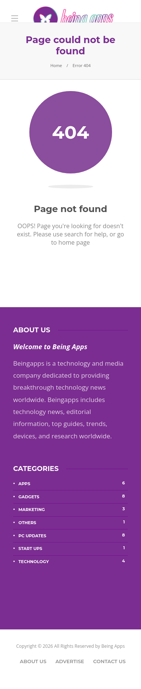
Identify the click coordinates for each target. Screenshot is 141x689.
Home (56, 65)
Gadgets (73, 496)
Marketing (73, 509)
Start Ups (73, 548)
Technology (73, 561)
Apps (73, 483)
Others (73, 522)
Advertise (69, 661)
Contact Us (109, 661)
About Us (33, 661)
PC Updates (73, 535)
